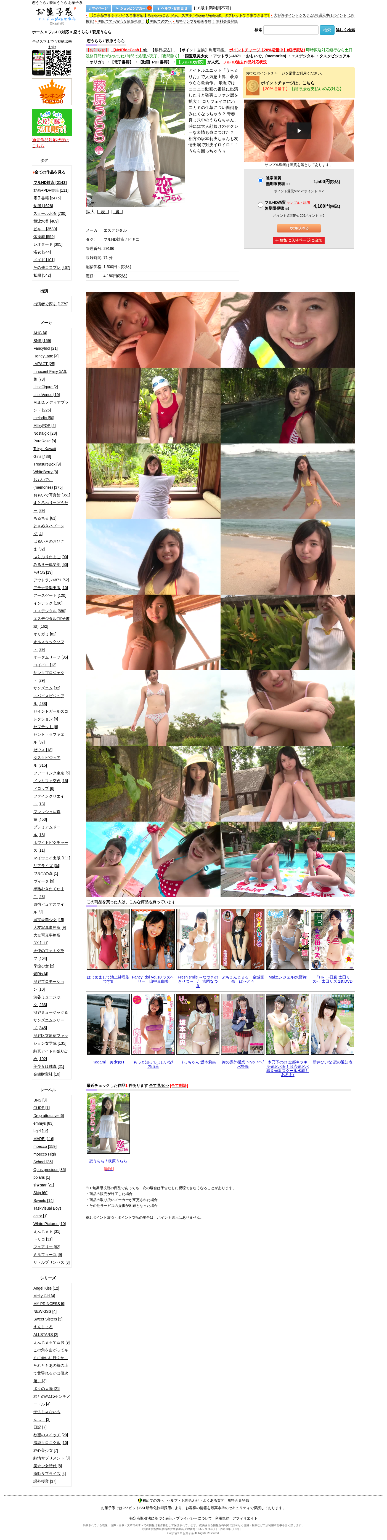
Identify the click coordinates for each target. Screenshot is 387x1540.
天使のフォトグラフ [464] (48, 954)
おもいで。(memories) (266, 56)
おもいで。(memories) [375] (48, 483)
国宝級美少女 (196, 56)
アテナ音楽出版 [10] (50, 587)
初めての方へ (159, 21)
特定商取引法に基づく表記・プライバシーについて (170, 1518)
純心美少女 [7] (45, 1450)
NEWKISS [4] (45, 1311)
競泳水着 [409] (46, 221)
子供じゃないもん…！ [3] (46, 1416)
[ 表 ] (103, 211)
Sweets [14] (43, 1200)
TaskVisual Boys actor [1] (47, 1212)
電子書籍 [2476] (47, 198)
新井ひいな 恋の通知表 (332, 1062)
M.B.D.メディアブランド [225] (50, 406)
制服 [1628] (43, 206)
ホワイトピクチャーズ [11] (50, 846)
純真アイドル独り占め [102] (50, 1055)
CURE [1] (41, 1108)
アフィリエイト (245, 1518)
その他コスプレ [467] (51, 267)
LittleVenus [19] (46, 394)
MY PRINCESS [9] (49, 1303)
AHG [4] (40, 333)
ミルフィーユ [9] (47, 1254)
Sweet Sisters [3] (47, 1319)
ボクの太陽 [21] (46, 1388)
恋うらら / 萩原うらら (108, 1161)
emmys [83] (43, 1123)
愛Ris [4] (40, 974)
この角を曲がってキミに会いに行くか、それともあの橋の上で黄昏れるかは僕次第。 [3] (50, 1365)
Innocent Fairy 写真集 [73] (50, 375)
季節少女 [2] (43, 966)
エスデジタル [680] (49, 611)
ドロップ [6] (43, 788)
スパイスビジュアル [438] (48, 700)
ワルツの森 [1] (45, 873)
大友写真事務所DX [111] (46, 939)
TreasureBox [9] (47, 464)
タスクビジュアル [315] (46, 761)
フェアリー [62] (46, 1247)
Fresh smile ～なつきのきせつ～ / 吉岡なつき (198, 981)
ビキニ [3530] (45, 229)
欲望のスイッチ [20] (50, 1435)
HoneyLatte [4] (46, 356)
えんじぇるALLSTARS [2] (45, 1331)
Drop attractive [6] (48, 1115)
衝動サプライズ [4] (49, 1473)
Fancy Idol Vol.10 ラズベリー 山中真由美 (153, 979)
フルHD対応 (58, 32)
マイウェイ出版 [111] (51, 858)
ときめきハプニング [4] (48, 530)
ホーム (38, 32)
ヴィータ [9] (43, 881)
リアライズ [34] (46, 865)
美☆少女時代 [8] (47, 1466)
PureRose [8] (44, 441)
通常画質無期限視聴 (278, 181)
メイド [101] (44, 260)
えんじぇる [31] (46, 1231)
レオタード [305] (47, 244)
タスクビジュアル (334, 56)
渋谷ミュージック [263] (46, 1001)
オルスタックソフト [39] (48, 646)
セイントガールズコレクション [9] (50, 715)
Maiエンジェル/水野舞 (288, 977)
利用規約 (222, 1518)
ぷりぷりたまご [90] (50, 557)
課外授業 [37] (44, 1481)
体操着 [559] (44, 236)
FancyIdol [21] (45, 348)
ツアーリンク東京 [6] (51, 773)
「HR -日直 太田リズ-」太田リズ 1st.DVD (332, 979)
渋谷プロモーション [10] (48, 985)
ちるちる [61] (44, 518)
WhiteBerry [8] (45, 472)
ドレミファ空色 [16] (50, 781)
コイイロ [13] (44, 665)
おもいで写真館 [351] (51, 495)
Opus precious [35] (49, 1169)
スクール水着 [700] (49, 213)
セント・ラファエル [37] (48, 738)
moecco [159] (45, 1146)
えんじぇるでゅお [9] (51, 1342)
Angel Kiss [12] (46, 1288)
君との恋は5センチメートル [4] (51, 1400)
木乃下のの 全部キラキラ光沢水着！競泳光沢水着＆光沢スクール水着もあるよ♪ (287, 1068)
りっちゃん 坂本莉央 (198, 1062)
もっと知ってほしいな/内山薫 (153, 1064)
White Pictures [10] (49, 1223)
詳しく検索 (345, 30)
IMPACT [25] (44, 364)
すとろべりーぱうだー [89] (50, 507)
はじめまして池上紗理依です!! (108, 979)
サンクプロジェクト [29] (48, 676)
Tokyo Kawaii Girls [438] (44, 453)
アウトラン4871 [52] (51, 580)
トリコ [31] (42, 1239)
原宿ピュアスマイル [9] (48, 908)
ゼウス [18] (42, 750)
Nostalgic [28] (45, 433)
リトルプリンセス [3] (51, 1262)
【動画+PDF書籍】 (154, 62)
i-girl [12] (40, 1131)
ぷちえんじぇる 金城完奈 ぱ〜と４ (243, 979)
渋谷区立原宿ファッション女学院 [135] (50, 1039)
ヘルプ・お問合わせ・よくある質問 (195, 1500)
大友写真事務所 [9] (49, 927)
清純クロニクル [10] (50, 1442)
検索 (258, 30)
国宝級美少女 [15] (48, 920)
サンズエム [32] (46, 688)
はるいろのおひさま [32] (48, 545)
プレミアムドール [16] (46, 831)
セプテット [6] (45, 726)
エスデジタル (302, 56)
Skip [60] (40, 1193)
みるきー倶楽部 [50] (50, 564)
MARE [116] (43, 1139)
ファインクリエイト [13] (48, 800)
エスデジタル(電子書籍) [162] (51, 622)
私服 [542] (42, 275)
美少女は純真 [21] (48, 1066)
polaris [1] (41, 1177)
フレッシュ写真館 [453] (46, 815)
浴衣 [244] (42, 252)
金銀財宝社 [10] (46, 1074)
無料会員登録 (227, 21)
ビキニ (133, 239)
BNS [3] (40, 1100)
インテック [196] (47, 603)
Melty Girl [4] (44, 1296)
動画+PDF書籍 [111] (50, 190)
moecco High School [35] (44, 1158)
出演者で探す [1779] (50, 304)
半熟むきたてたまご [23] (48, 893)
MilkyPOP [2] (44, 425)
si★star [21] (43, 1185)
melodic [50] (43, 418)
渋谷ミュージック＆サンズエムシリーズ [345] (50, 1020)
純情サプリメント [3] (51, 1458)
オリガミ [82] (44, 634)
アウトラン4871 (227, 56)
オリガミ (97, 62)
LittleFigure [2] (45, 387)
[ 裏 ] (117, 211)
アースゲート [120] (49, 595)
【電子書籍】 (121, 62)
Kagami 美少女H (108, 1062)
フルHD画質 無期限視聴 (287, 205)
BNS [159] (42, 340)
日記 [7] (39, 1427)
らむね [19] (42, 572)
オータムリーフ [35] (50, 657)
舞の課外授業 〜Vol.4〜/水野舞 (243, 1064)
